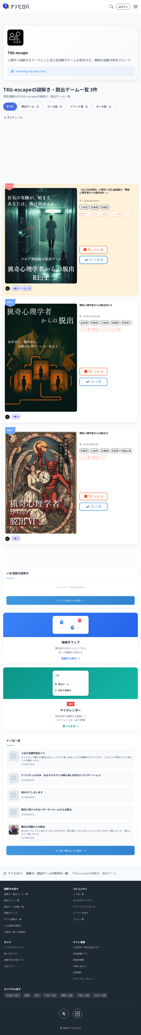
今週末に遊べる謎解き (15, 931)
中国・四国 (83, 995)
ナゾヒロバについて (14, 947)
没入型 (27, 288)
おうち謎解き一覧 (13, 919)
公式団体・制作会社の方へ (86, 947)
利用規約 (77, 972)
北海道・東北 (12, 995)
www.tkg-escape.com (28, 71)
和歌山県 (126, 450)
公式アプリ (9, 966)
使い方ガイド (10, 953)
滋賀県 (84, 322)
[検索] (111, 6)
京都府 (104, 207)
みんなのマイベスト (83, 900)
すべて (10, 106)
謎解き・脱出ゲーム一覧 (16, 894)
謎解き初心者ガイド (14, 959)
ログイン (123, 6)
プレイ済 (93, 259)
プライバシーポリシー (84, 978)
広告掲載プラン (80, 953)
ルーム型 (55, 106)
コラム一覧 (78, 919)
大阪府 (84, 207)
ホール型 (104, 106)
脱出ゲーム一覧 (11, 900)
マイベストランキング (84, 906)
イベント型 (79, 106)
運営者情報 (78, 959)
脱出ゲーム (30, 106)
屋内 (16, 288)
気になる (93, 249)
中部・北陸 (50, 995)
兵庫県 (94, 207)
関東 (27, 995)
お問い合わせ (79, 966)
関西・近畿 (66, 995)
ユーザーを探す (80, 912)
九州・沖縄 (100, 995)
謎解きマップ (10, 912)
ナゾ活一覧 (78, 894)
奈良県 (125, 322)
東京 (37, 995)
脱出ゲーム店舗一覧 (14, 906)
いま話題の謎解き (13, 925)
